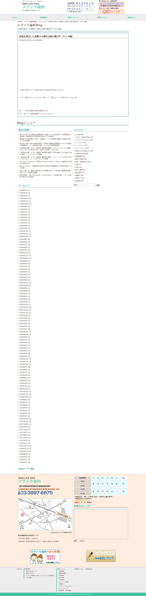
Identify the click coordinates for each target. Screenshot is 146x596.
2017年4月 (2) (25, 435)
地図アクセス (102, 17)
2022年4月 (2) (25, 299)
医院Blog (131, 17)
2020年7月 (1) (25, 340)
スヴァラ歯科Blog (29, 25)
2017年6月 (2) (25, 429)
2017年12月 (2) (25, 419)
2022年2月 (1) (25, 302)
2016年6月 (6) (25, 462)
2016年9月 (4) (25, 454)
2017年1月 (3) (25, 443)
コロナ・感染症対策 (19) (84, 137)
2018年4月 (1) (25, 408)
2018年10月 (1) (25, 397)
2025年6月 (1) (25, 215)
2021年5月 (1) (25, 321)
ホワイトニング (63, 588)
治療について (73, 17)
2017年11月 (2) (25, 421)
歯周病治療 (62, 573)
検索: (75, 185)
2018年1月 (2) (25, 416)
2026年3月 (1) (25, 193)
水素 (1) (78, 164)
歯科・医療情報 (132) (83, 162)
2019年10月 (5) (25, 364)
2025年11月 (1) (25, 201)
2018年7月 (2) (25, 402)
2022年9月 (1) (25, 288)
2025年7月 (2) (25, 212)
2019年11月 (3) (25, 361)
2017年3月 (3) (25, 438)
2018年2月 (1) (25, 413)
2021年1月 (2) (25, 329)
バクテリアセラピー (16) (84, 140)
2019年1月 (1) (25, 389)
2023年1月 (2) (25, 280)
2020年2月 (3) (25, 353)
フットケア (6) (80, 142)
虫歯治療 (61, 571)
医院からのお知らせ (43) (84, 151)
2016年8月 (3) (25, 457)
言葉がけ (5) (79, 178)
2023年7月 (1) (25, 266)
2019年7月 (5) (25, 372)
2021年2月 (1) (25, 326)
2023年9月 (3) (25, 261)
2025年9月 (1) (25, 206)
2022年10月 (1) (25, 285)
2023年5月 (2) (25, 269)
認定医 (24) (79, 181)
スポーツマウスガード (66, 586)
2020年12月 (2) (25, 331)
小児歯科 (61, 579)
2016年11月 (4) (25, 448)
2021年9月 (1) (25, 315)
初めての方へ (30, 573)
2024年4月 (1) (25, 253)
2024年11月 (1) (25, 234)
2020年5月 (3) (25, 345)
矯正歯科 (61, 577)
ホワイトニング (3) (82, 148)
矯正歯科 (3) (79, 172)
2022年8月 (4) (25, 291)
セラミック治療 (63, 582)
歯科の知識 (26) (81, 159)
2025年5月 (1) (25, 217)
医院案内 (43, 17)
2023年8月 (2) (25, 263)
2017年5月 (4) (25, 432)
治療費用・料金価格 (65, 590)
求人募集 (29, 577)
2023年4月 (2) (25, 272)
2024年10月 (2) (25, 236)
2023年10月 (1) (25, 258)
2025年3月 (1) (25, 223)
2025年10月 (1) (25, 204)
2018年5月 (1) (25, 405)
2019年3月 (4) (25, 383)
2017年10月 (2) (25, 424)
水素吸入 (61, 584)
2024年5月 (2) (25, 250)
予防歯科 (61, 575)
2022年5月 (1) (25, 296)
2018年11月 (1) (25, 394)
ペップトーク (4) (81, 145)
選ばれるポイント (31, 571)
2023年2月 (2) (25, 277)
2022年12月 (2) (25, 283)
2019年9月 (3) (25, 367)
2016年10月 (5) (25, 451)
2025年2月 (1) (25, 225)
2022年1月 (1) (25, 304)
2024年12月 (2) (25, 231)
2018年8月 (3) (25, 400)
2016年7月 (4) (25, 459)
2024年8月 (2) (25, 242)
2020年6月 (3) (25, 342)
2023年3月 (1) (25, 274)
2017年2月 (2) (25, 440)
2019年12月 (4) (25, 359)
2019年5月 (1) (25, 378)
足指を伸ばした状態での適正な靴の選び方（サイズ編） (46, 36)
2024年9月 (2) (25, 239)
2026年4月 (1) (25, 190)
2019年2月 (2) (25, 386)
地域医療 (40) (80, 156)
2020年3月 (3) (25, 350)
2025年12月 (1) (25, 198)
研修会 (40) (79, 175)
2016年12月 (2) (25, 446)
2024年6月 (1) (25, 247)
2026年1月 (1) (25, 196)
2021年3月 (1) (25, 323)
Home (14, 17)
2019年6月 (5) (25, 375)
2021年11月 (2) (25, 310)
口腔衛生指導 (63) (81, 153)
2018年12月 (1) (25, 391)
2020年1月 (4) (25, 356)
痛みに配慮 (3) (80, 170)
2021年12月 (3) (25, 307)
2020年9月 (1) (25, 337)
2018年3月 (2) (25, 410)
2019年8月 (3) (25, 370)
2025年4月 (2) (25, 220)
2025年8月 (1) (25, 209)
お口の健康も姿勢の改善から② (36, 110)
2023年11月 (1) (25, 255)
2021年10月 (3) (25, 312)
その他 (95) (79, 134)
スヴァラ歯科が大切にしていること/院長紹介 (40, 575)
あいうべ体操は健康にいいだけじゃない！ (39, 113)
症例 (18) (78, 167)
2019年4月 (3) (25, 380)
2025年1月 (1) (25, 228)
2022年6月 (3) (25, 293)
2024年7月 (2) (25, 244)
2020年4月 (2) (25, 348)
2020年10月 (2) (25, 334)
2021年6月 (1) (25, 318)
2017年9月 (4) (25, 427)
